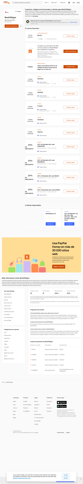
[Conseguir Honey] (70, 66)
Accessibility (37, 421)
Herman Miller (7, 320)
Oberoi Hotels (7, 308)
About (14, 401)
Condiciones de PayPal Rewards (44, 57)
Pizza (5, 332)
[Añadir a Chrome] (58, 267)
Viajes (5, 344)
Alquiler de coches (8, 353)
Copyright (36, 404)
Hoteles (6, 341)
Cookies (36, 424)
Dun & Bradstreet (8, 317)
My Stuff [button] (54, 2)
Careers (15, 408)
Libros (5, 356)
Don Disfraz (7, 314)
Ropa (5, 350)
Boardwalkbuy (7, 294)
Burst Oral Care (8, 303)
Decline (66, 478)
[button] (63, 432)
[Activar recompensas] (12, 26)
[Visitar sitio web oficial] (20, 26)
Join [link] (74, 2)
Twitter (48, 404)
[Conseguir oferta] (51, 224)
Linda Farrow (7, 306)
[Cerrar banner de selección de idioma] (81, 479)
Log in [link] (78, 2)
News (14, 411)
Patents (36, 408)
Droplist (25, 401)
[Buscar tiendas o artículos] (27, 2)
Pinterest (49, 411)
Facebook (49, 401)
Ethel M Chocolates (9, 311)
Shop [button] (46, 2)
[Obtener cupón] (70, 36)
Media (14, 417)
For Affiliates (26, 411)
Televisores (7, 338)
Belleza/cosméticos (9, 359)
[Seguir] (18, 11)
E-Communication (39, 417)
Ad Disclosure (37, 414)
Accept (66, 475)
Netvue (6, 300)
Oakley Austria (7, 297)
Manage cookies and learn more (21, 478)
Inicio (3, 382)
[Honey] (6, 2)
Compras (6, 347)
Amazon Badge (27, 404)
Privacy (36, 401)
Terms (35, 411)
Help (14, 404)
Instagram (49, 408)
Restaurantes (7, 335)
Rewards (62, 2)
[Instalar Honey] (73, 22)
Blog (14, 414)
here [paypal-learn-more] (37, 432)
